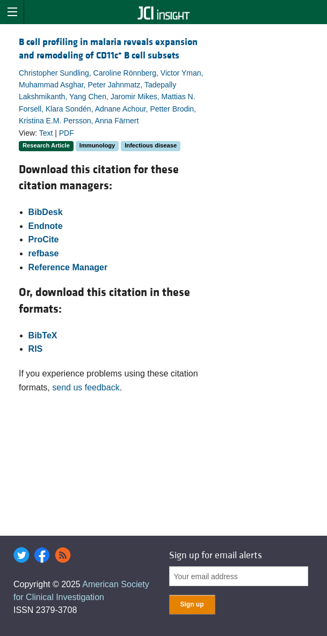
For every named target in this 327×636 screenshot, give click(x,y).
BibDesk (45, 212)
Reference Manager (68, 267)
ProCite (43, 239)
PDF (66, 133)
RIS (35, 348)
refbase (43, 253)
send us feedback (85, 387)
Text (46, 133)
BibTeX (42, 335)
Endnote (45, 226)
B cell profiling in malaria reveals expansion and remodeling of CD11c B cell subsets (108, 49)
